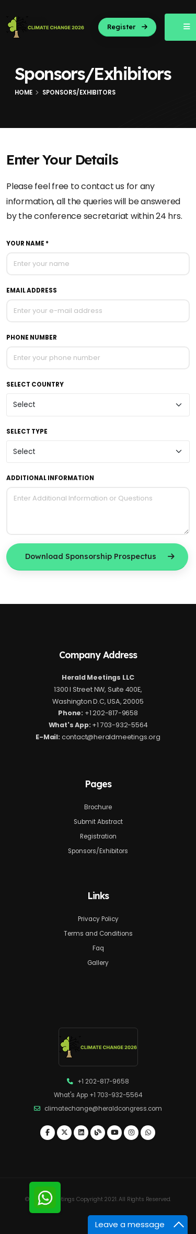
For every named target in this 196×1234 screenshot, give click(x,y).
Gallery (98, 963)
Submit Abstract (98, 822)
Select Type (27, 431)
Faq (98, 948)
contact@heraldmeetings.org (111, 736)
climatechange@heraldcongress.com (103, 1108)
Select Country (35, 384)
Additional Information (50, 478)
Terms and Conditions (98, 933)
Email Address (31, 290)
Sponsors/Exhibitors (98, 851)
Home (23, 92)
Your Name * (27, 243)
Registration (98, 836)
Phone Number (31, 337)
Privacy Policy (98, 919)
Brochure (98, 807)
